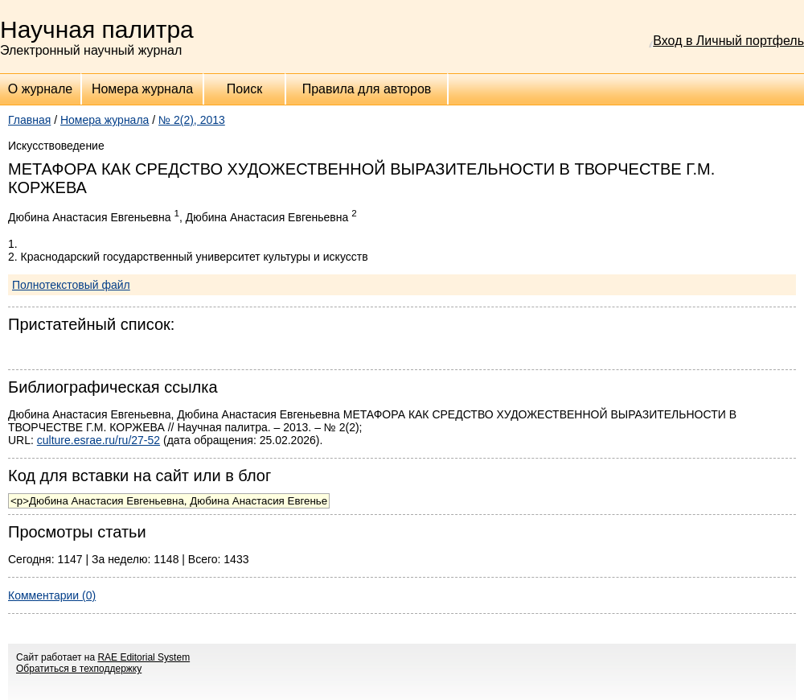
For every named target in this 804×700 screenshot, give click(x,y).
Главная (29, 119)
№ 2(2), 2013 (191, 119)
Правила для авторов (367, 89)
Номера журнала (142, 89)
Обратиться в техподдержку (79, 668)
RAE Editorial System (143, 657)
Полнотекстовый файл (71, 284)
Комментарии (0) (52, 595)
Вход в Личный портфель (728, 40)
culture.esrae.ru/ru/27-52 (98, 440)
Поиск (244, 89)
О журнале (40, 89)
